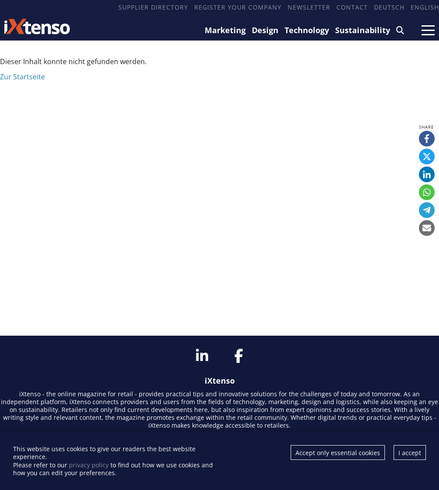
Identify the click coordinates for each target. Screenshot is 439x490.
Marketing (225, 30)
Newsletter (309, 7)
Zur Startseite (22, 77)
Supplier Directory (153, 7)
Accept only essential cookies (337, 453)
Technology (307, 30)
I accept (409, 453)
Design (265, 30)
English (425, 7)
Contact (352, 7)
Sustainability (362, 30)
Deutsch (389, 7)
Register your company (237, 7)
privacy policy (89, 465)
